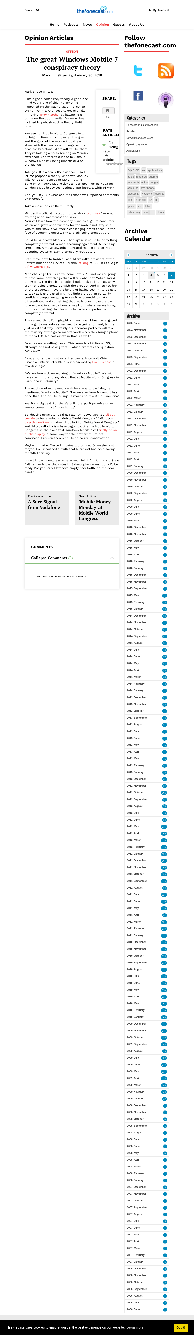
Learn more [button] (134, 1327)
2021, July (133, 438)
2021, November (136, 425)
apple (130, 176)
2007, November (136, 1193)
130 (164, 874)
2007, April (133, 1241)
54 (164, 629)
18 (164, 602)
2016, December (136, 527)
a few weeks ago (37, 266)
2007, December (136, 1187)
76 (164, 718)
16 (164, 595)
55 (164, 670)
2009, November (136, 1030)
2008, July (133, 1139)
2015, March (134, 595)
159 (164, 1058)
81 (164, 779)
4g (156, 199)
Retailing (131, 131)
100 (164, 834)
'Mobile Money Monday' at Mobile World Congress (97, 508)
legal (130, 199)
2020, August (134, 500)
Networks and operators (139, 137)
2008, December (136, 1105)
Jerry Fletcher (49, 114)
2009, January (135, 1098)
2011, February (136, 928)
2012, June (133, 819)
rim (152, 212)
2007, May (133, 1234)
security (159, 193)
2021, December (136, 418)
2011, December (136, 860)
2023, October (135, 350)
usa (140, 206)
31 (164, 643)
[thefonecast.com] (95, 9)
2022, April (133, 391)
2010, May (133, 989)
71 (164, 711)
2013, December (136, 697)
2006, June (133, 1309)
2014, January (135, 690)
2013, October (135, 710)
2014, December (136, 615)
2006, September (137, 1289)
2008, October (135, 1119)
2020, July (133, 506)
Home (54, 24)
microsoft (141, 199)
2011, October (135, 874)
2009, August (134, 1051)
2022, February (136, 404)
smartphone (148, 187)
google (154, 182)
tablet (148, 206)
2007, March (134, 1248)
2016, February (136, 561)
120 (164, 902)
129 (164, 854)
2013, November (136, 704)
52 (164, 663)
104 (164, 1004)
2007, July (133, 1221)
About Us (136, 24)
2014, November (136, 622)
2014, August (134, 642)
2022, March (134, 398)
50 (164, 657)
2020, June (133, 513)
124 (164, 895)
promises (93, 213)
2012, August (134, 806)
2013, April (133, 751)
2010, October (135, 955)
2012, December (136, 778)
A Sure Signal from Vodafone (46, 502)
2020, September (137, 493)
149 (164, 1038)
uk (143, 170)
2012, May (133, 826)
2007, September (137, 1207)
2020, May (133, 520)
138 (164, 929)
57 (164, 725)
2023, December (136, 337)
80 (164, 820)
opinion (133, 170)
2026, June (133, 323)
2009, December (136, 1023)
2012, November (136, 785)
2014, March (134, 676)
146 (164, 1031)
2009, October (135, 1037)
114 (164, 990)
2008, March (134, 1166)
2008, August (134, 1132)
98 (164, 800)
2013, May (133, 744)
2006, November (136, 1275)
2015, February (136, 602)
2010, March (134, 1003)
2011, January (135, 935)
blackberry (133, 193)
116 (164, 936)
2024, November (136, 330)
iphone (131, 206)
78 (164, 684)
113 (164, 847)
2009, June (133, 1064)
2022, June (133, 377)
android (153, 176)
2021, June (133, 445)
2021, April (133, 459)
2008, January (135, 1180)
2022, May (133, 384)
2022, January (135, 411)
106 (164, 861)
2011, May (133, 908)
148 (164, 1044)
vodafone (147, 193)
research (141, 176)
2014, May (133, 663)
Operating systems (136, 144)
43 (164, 650)
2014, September (137, 636)
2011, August (134, 887)
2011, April (133, 915)
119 (164, 881)
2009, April (133, 1078)
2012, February (136, 846)
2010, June (133, 983)
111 (164, 970)
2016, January (135, 568)
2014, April (133, 670)
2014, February (136, 683)
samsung (132, 187)
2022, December (136, 370)
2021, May (133, 452)
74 (164, 752)
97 (164, 766)
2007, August (134, 1214)
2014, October (135, 629)
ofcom (160, 212)
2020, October (135, 486)
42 (164, 636)
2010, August (134, 969)
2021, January (135, 466)
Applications (133, 150)
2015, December (136, 574)
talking (83, 263)
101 (164, 922)
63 (164, 677)
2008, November (136, 1112)
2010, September (137, 962)
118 (164, 942)
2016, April (133, 554)
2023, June (133, 364)
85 (164, 691)
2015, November (136, 581)
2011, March (134, 921)
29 (164, 1099)
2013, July (133, 731)
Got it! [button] (180, 1327)
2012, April (133, 833)
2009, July (133, 1057)
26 (164, 609)
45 (164, 623)
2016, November (136, 534)
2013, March (134, 758)
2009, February (136, 1091)
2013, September (137, 717)
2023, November (136, 343)
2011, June (133, 901)
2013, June (133, 738)
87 (164, 786)
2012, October (135, 792)
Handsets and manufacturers (142, 125)
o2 (150, 199)
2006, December (136, 1268)
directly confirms (37, 422)
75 (164, 732)
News (87, 24)
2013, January (135, 772)
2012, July (133, 812)
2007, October (135, 1200)
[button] (33, 10)
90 (164, 888)
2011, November (136, 867)
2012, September (137, 799)
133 (164, 827)
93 (164, 1051)
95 (164, 772)
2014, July (133, 649)
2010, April (133, 996)
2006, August (134, 1295)
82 (164, 915)
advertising (134, 212)
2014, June (133, 656)
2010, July (133, 976)
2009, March (134, 1085)
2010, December (136, 942)
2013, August (134, 724)
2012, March (134, 840)
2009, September (137, 1044)
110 (164, 840)
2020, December (136, 472)
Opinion (102, 24)
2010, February (136, 1010)
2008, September (137, 1125)
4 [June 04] (151, 275)
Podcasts (71, 24)
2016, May (133, 547)
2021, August (134, 432)
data (145, 212)
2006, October (135, 1282)
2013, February (136, 765)
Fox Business (102, 362)
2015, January (135, 608)
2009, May (133, 1071)
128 (164, 983)
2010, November (136, 949)
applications (155, 170)
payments (133, 182)
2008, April (133, 1159)
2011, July (133, 894)
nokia (144, 182)
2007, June (133, 1227)
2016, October (135, 540)
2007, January (135, 1261)
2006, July (133, 1302)
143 (164, 1017)
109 (164, 868)
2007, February (136, 1255)
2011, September (137, 880)
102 (164, 793)
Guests (119, 24)
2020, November (136, 479)
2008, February (136, 1173)
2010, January (135, 1017)
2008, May (133, 1153)
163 (164, 1085)
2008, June (133, 1146)
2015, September (137, 588)
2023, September (137, 357)
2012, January (135, 853)
